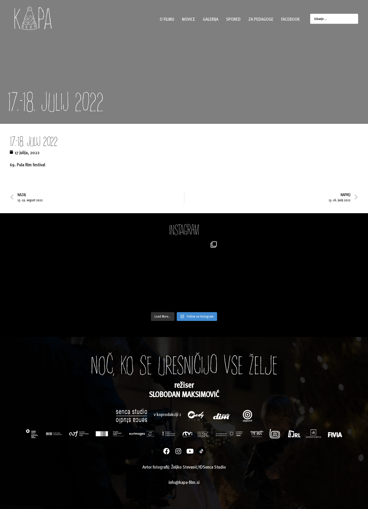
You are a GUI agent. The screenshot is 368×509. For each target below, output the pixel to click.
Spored (233, 18)
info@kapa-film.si (184, 481)
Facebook (290, 18)
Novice (188, 18)
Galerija (210, 18)
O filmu (167, 18)
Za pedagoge (260, 18)
